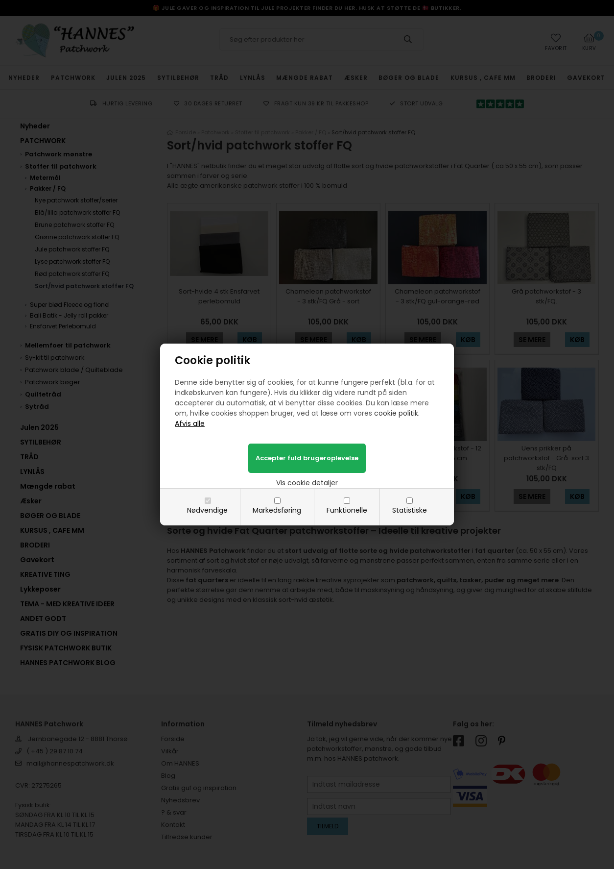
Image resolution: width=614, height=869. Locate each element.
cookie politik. (397, 413)
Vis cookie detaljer (307, 483)
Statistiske (409, 510)
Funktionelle (347, 510)
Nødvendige (207, 510)
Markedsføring (277, 510)
